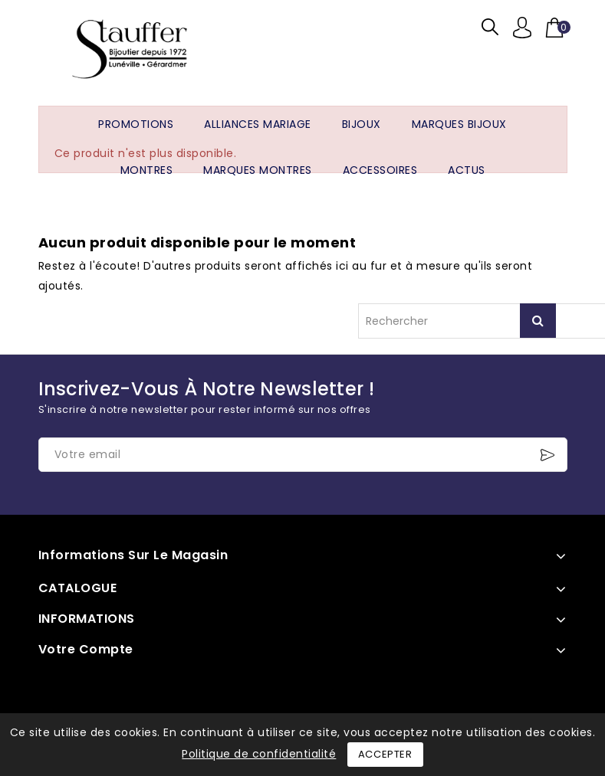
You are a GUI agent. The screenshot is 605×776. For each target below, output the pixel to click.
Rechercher (538, 320)
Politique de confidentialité (259, 753)
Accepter (385, 754)
